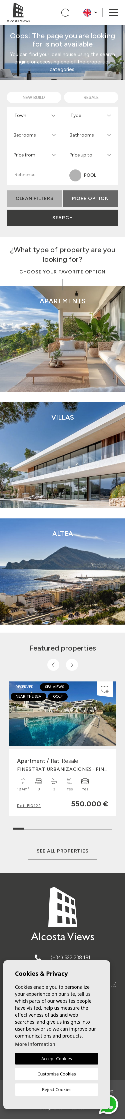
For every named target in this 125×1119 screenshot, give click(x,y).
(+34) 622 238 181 (70, 958)
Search (62, 218)
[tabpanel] (62, 748)
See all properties (63, 851)
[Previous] (53, 665)
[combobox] (35, 115)
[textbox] (36, 115)
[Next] (72, 665)
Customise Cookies (56, 1074)
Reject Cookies (56, 1089)
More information (35, 1044)
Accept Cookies (56, 1059)
